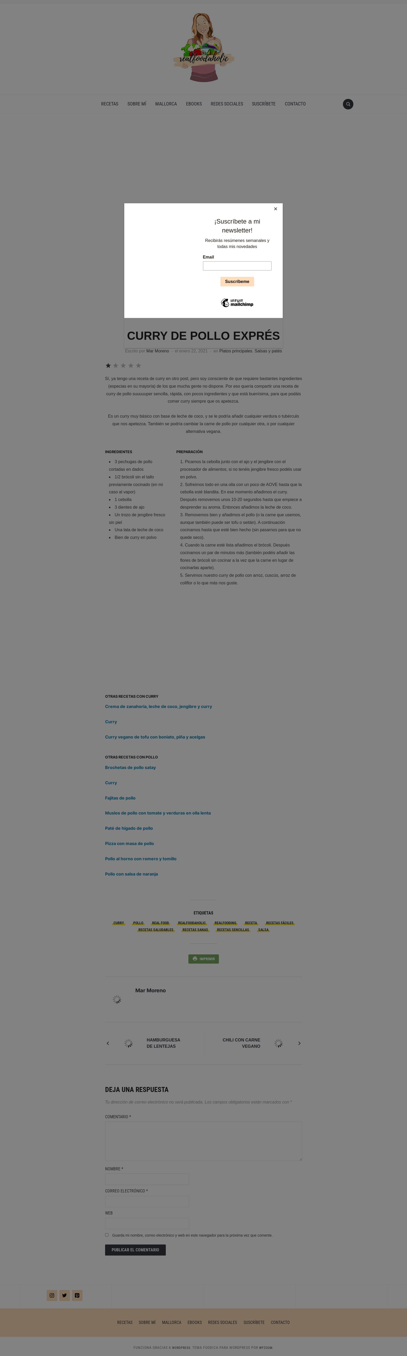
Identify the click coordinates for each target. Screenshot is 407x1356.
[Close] (281, 205)
